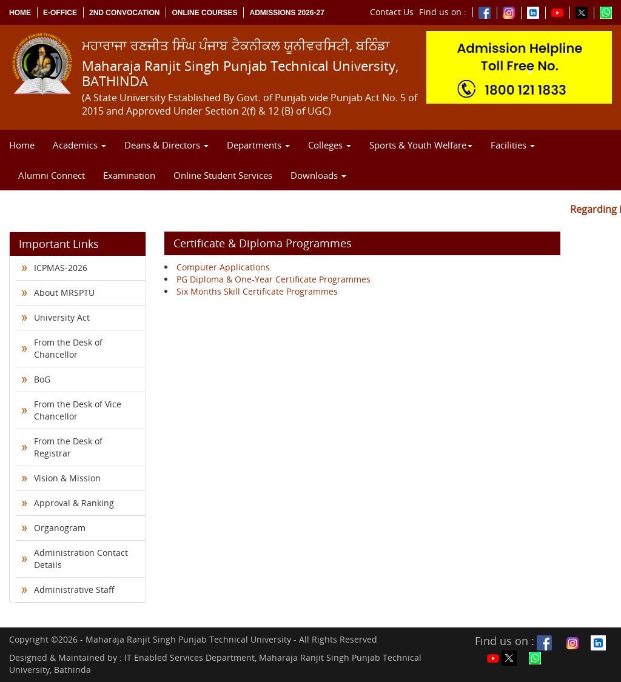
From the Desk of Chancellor (68, 348)
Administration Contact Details (81, 558)
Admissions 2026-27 (286, 12)
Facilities (513, 145)
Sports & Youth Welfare (420, 145)
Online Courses (204, 12)
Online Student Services (222, 175)
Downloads (318, 175)
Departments (258, 145)
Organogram (60, 527)
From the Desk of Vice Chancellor (77, 410)
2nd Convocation (124, 12)
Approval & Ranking (74, 503)
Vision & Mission (67, 478)
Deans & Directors (166, 145)
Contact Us (392, 12)
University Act (62, 317)
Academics (79, 145)
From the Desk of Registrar (68, 447)
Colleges (329, 145)
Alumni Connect (51, 175)
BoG (42, 379)
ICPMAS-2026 (60, 267)
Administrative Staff (74, 589)
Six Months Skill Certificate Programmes (257, 291)
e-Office (60, 12)
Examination (129, 175)
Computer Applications (223, 267)
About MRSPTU (64, 292)
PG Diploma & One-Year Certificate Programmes (273, 279)
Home (20, 12)
